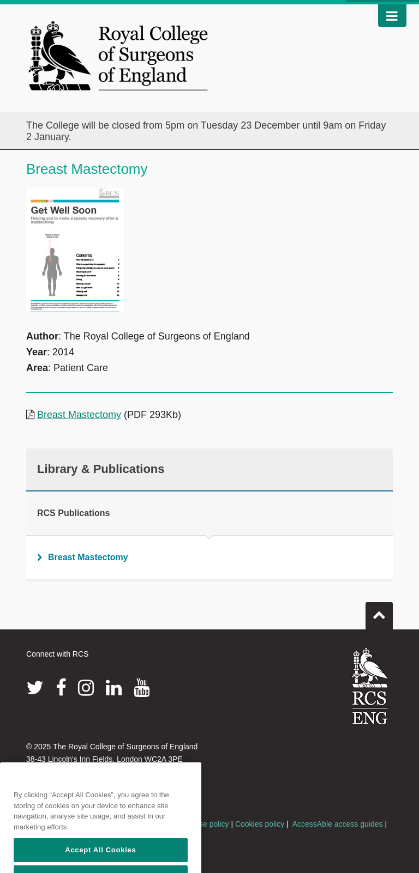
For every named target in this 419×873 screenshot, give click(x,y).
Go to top (379, 611)
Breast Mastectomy (79, 414)
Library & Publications (101, 469)
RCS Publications (73, 513)
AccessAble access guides (337, 824)
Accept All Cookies (100, 860)
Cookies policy (259, 824)
